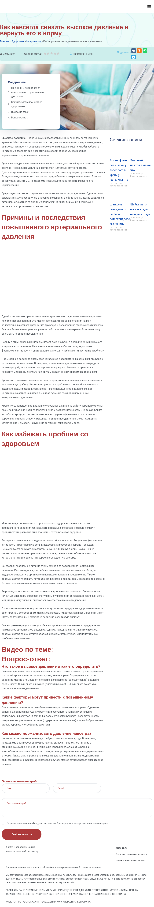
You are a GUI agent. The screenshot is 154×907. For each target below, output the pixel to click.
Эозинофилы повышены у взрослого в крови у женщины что (119, 170)
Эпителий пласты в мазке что (140, 165)
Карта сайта (121, 848)
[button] (133, 50)
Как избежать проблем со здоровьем (26, 104)
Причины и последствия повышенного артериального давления (28, 92)
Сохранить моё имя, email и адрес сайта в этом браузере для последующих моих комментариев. (58, 823)
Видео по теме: (20, 111)
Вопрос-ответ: (19, 117)
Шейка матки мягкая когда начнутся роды (140, 209)
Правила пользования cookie (130, 860)
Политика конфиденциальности (131, 854)
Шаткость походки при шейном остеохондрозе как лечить (120, 214)
